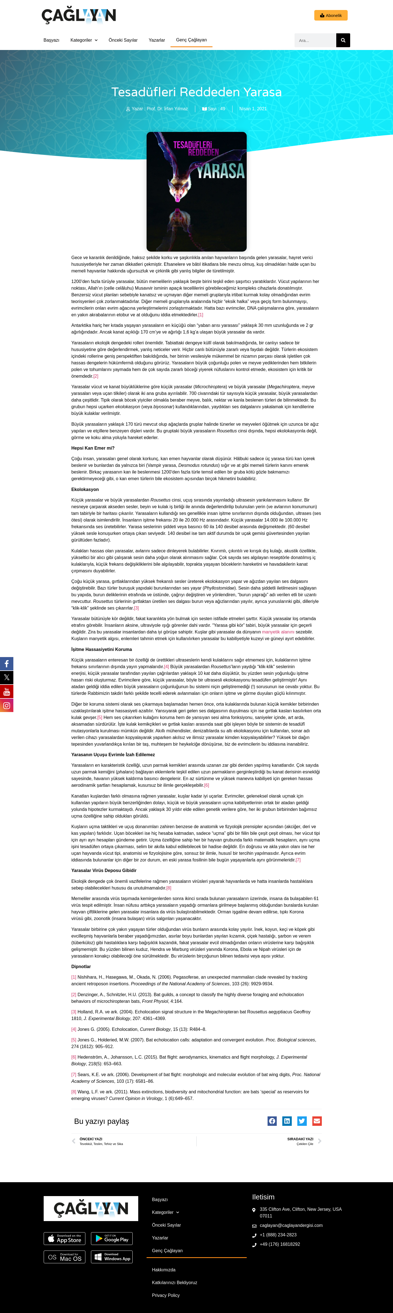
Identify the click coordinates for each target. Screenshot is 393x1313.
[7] (298, 860)
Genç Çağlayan (191, 39)
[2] (95, 376)
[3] (136, 608)
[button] (272, 1121)
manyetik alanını (278, 632)
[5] (99, 717)
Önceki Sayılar (123, 40)
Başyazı (52, 40)
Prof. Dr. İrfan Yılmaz (167, 108)
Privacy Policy (166, 1295)
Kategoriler (83, 40)
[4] (166, 666)
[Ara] (343, 40)
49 (222, 108)
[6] (206, 785)
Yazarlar (157, 40)
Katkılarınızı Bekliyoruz (174, 1282)
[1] (200, 314)
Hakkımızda (164, 1269)
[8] (168, 888)
